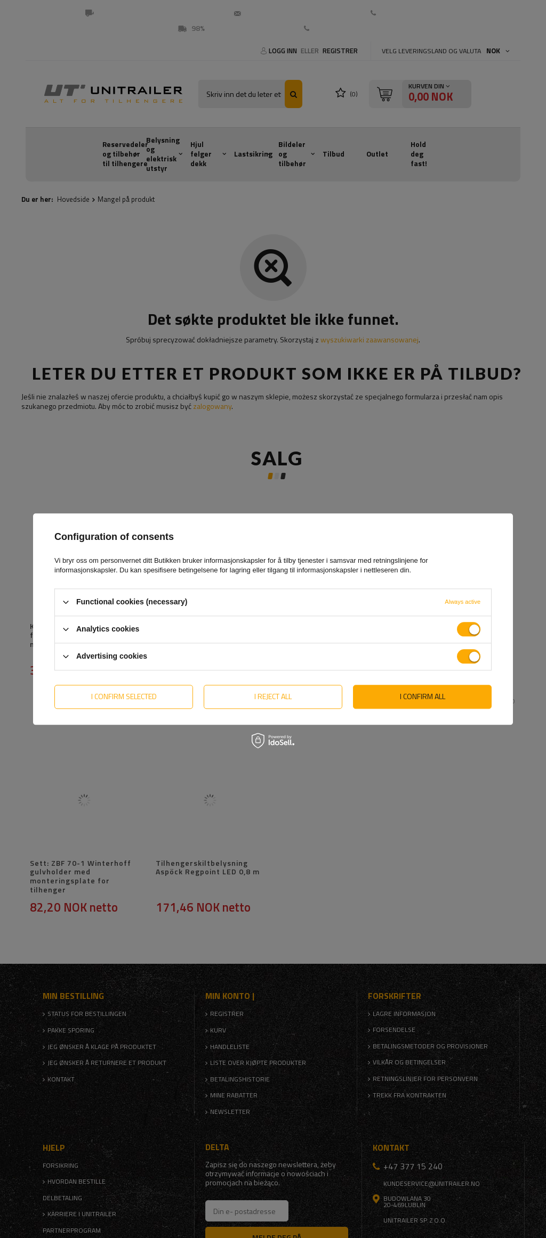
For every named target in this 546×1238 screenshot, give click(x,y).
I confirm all (422, 696)
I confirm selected (124, 696)
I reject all (273, 696)
